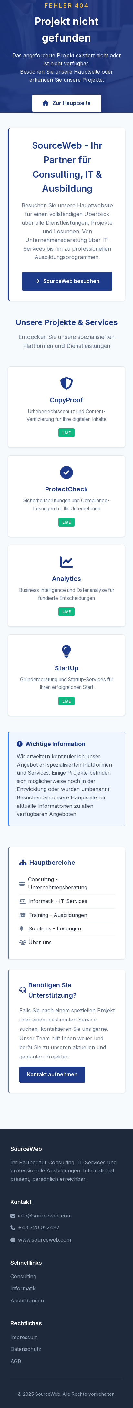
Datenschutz (25, 1349)
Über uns (35, 942)
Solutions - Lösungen (50, 928)
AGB (15, 1361)
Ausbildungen (27, 1300)
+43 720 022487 (35, 1227)
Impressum (24, 1337)
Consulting (23, 1276)
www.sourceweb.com (40, 1239)
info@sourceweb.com (41, 1215)
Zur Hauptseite (67, 103)
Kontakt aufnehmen (52, 1074)
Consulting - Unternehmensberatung (53, 883)
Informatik (23, 1288)
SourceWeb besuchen (67, 281)
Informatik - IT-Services (53, 901)
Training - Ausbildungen (53, 915)
